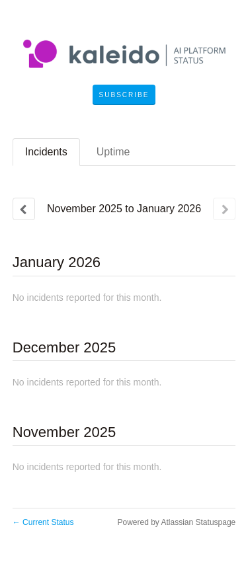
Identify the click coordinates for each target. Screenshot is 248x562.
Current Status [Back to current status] (43, 522)
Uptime (113, 151)
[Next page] (224, 209)
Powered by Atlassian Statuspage (176, 522)
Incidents (46, 151)
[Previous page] (24, 209)
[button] (124, 95)
